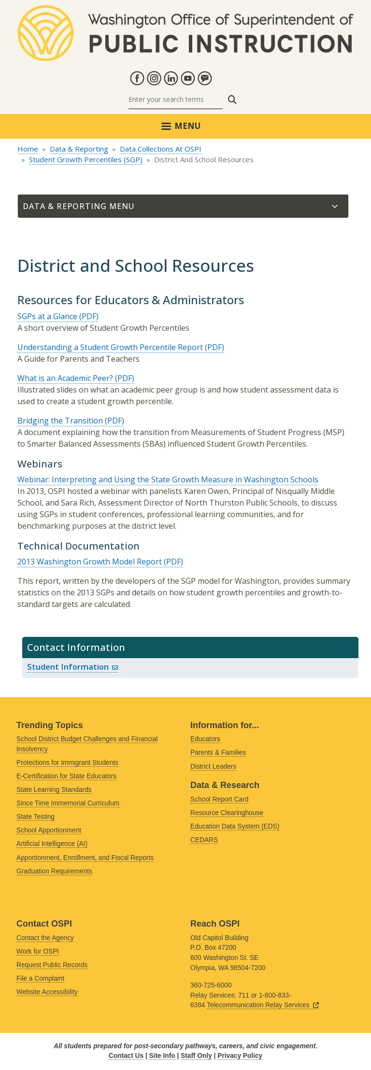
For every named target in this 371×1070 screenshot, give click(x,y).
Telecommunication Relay (263, 1005)
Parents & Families (218, 752)
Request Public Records (51, 965)
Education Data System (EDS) (234, 826)
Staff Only (196, 1055)
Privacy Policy (239, 1055)
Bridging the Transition (60, 420)
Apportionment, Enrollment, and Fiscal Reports (85, 857)
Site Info (162, 1055)
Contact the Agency (45, 938)
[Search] (175, 99)
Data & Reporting (79, 149)
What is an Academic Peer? (65, 378)
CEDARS (204, 840)
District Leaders (213, 766)
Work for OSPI (37, 951)
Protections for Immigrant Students (67, 762)
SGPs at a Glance (47, 316)
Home (27, 149)
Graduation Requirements (54, 871)
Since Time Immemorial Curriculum (67, 803)
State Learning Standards (53, 789)
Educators (205, 739)
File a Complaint (40, 978)
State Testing (35, 816)
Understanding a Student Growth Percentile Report (110, 347)
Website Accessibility (47, 992)
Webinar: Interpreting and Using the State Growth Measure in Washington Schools (167, 479)
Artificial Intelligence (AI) (51, 843)
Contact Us (126, 1055)
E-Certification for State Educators (66, 776)
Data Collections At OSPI (160, 149)
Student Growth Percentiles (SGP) (86, 159)
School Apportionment (48, 830)
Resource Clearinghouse (226, 813)
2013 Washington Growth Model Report (89, 561)
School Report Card (219, 799)
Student (72, 666)
